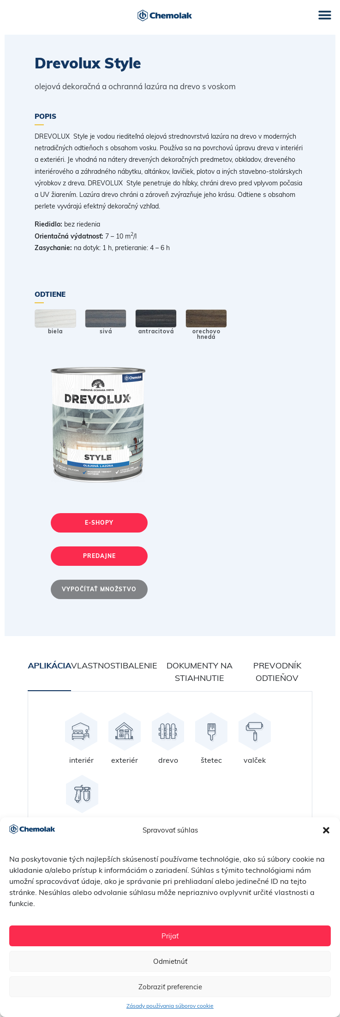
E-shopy (99, 522)
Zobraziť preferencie (170, 986)
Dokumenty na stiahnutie (200, 671)
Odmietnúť (170, 961)
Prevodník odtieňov (277, 671)
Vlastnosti (97, 665)
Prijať (170, 935)
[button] (326, 830)
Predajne (99, 555)
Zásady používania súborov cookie (170, 1005)
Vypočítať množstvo (99, 589)
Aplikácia (49, 665)
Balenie (140, 665)
